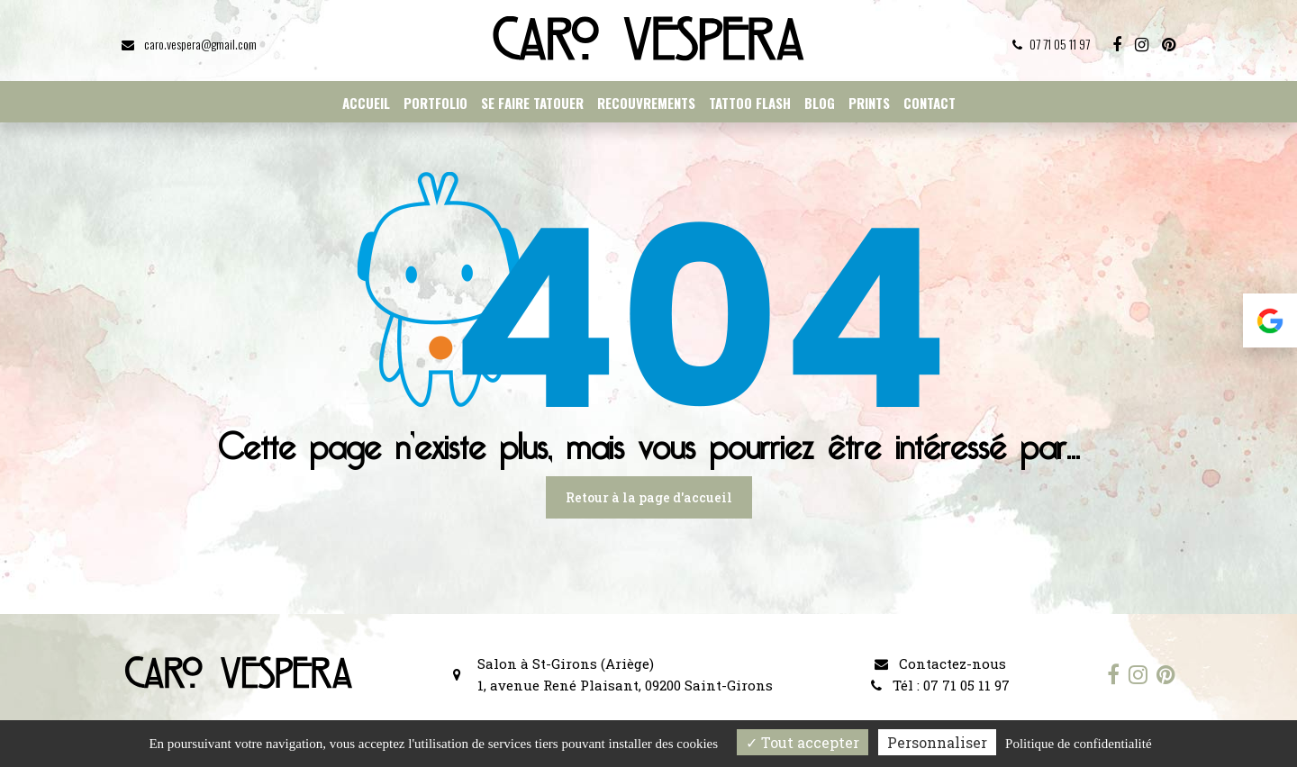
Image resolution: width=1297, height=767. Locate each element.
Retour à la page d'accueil (649, 497)
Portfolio (435, 103)
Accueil (366, 103)
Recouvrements (646, 103)
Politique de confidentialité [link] (1078, 743)
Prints (869, 103)
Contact (929, 103)
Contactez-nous (940, 663)
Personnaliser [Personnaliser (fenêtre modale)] (937, 742)
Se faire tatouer (532, 103)
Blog (819, 103)
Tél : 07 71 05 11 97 (940, 685)
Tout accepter (802, 742)
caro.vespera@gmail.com (189, 43)
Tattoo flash (750, 103)
